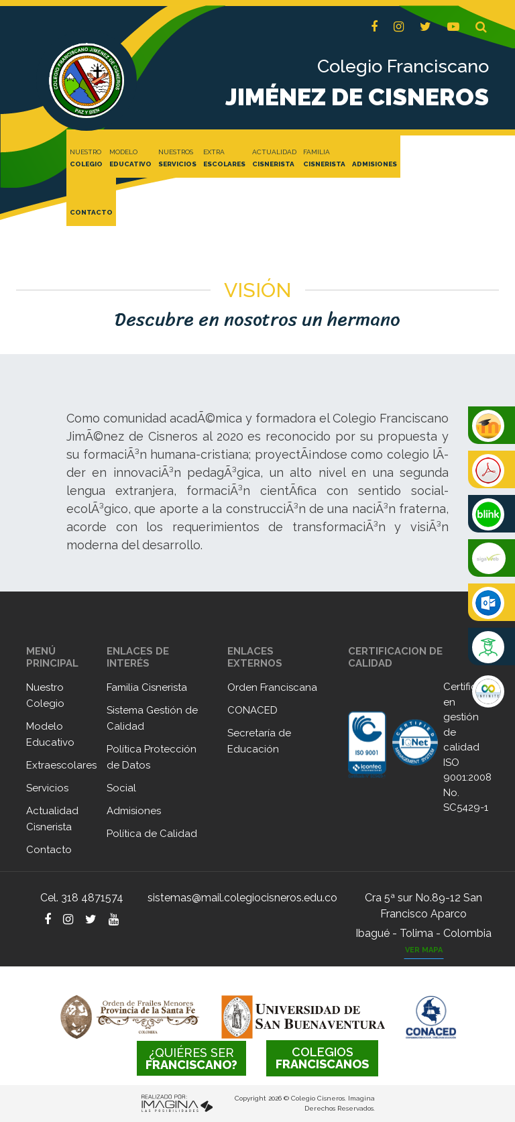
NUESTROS (177, 158)
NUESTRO (86, 158)
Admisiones (134, 811)
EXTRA (224, 158)
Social (121, 788)
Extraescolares (61, 765)
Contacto (49, 850)
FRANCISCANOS (322, 1058)
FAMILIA (324, 158)
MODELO (130, 158)
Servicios (47, 788)
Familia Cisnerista (147, 687)
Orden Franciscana (272, 687)
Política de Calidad (152, 834)
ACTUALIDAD (274, 158)
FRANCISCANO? (191, 1059)
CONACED (252, 710)
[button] (481, 27)
